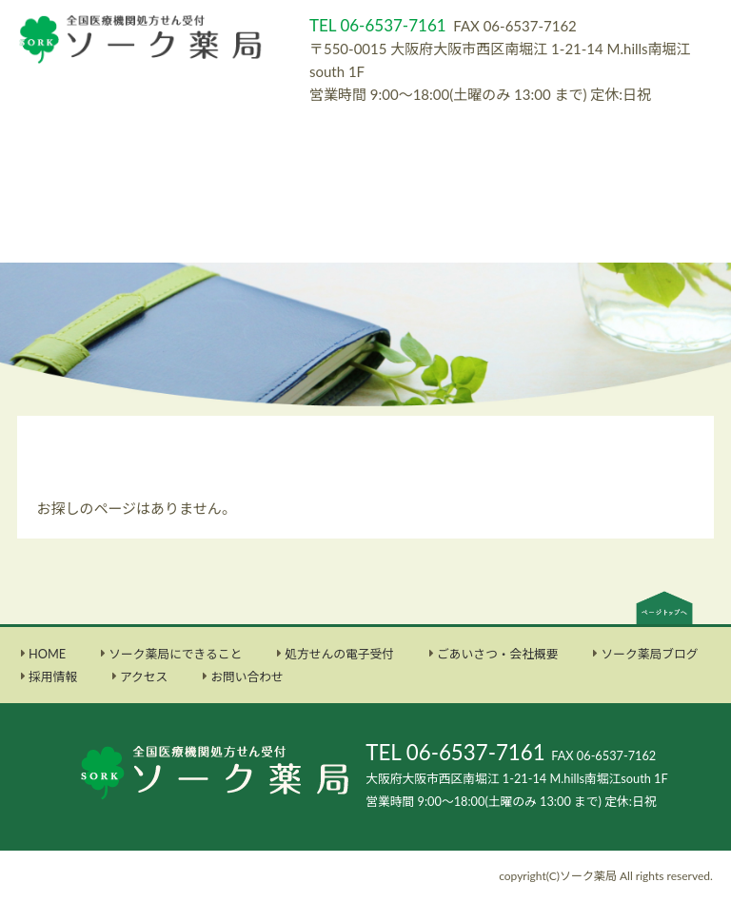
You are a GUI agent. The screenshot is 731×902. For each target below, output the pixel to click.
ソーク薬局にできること (175, 653)
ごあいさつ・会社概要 (498, 653)
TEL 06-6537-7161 (455, 752)
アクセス (144, 676)
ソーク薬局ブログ (649, 653)
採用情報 (53, 676)
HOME (47, 653)
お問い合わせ (247, 676)
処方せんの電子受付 (339, 653)
